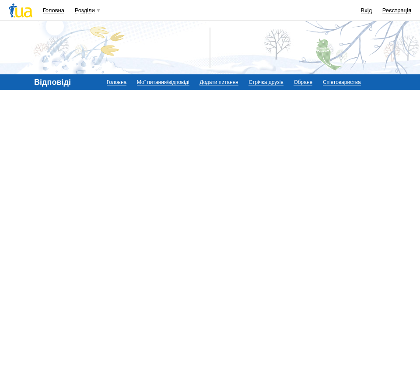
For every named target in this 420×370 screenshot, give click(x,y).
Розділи (85, 10)
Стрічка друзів (265, 82)
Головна (53, 10)
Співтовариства (342, 82)
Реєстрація (396, 10)
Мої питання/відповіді (163, 82)
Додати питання (219, 82)
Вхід (366, 10)
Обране (303, 82)
